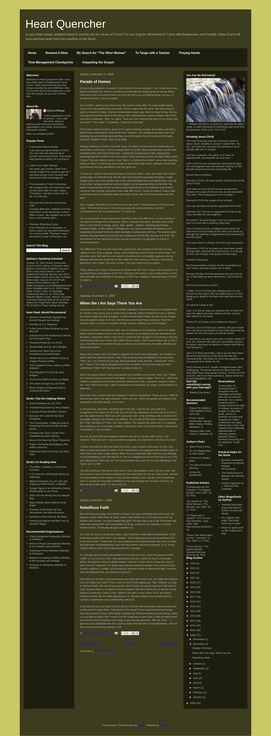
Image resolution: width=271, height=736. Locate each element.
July (195, 673)
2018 (193, 592)
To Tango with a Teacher (152, 52)
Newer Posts (89, 643)
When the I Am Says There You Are (111, 303)
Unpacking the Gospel (98, 62)
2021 (193, 577)
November (199, 643)
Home (32, 52)
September (199, 668)
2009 (193, 635)
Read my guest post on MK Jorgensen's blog (232, 530)
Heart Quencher (65, 24)
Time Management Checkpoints (50, 62)
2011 (193, 625)
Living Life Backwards (195, 474)
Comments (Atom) (105, 651)
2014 (193, 611)
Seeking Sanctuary (199, 392)
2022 (193, 572)
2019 (193, 587)
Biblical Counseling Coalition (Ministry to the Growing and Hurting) (49, 559)
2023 (193, 568)
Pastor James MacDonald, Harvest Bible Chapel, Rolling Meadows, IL (200, 422)
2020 (193, 582)
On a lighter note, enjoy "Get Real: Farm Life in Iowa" (231, 520)
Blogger (164, 725)
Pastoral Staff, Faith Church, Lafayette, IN (200, 432)
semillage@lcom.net (200, 378)
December (199, 639)
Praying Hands (189, 52)
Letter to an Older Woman (43, 165)
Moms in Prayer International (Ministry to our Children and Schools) (50, 545)
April (196, 682)
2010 (193, 630)
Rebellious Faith (94, 507)
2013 (193, 615)
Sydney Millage (56, 110)
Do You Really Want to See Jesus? (200, 452)
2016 (193, 601)
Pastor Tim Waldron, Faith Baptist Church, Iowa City (200, 411)
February (198, 692)
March (197, 687)
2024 (193, 563)
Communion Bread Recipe (43, 146)
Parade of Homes (95, 82)
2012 (193, 620)
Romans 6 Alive (56, 52)
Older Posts (169, 643)
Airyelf (141, 725)
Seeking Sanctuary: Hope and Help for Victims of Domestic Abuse (232, 509)
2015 (193, 606)
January (197, 697)
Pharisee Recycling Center (43, 224)
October (197, 663)
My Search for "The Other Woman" (101, 52)
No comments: (102, 286)
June (196, 678)
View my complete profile (39, 133)
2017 (193, 596)
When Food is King (199, 446)
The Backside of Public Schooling (47, 184)
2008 (193, 703)
